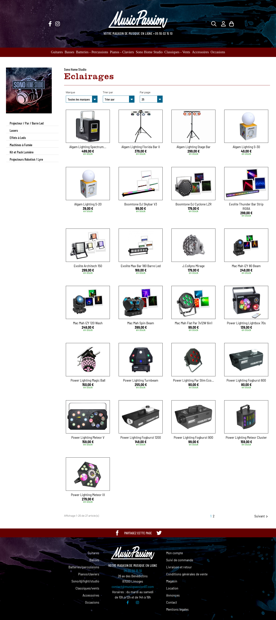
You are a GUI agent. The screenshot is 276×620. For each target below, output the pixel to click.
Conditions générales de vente (187, 574)
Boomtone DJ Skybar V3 (140, 204)
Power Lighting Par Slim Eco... (193, 380)
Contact (171, 602)
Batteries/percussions (83, 567)
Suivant (261, 516)
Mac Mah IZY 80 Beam (246, 266)
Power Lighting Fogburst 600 (246, 380)
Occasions (218, 52)
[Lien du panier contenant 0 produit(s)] (231, 23)
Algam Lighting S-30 (246, 147)
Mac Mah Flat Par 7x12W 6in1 (193, 323)
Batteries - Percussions (92, 52)
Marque (70, 92)
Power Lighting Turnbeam (140, 380)
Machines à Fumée (21, 145)
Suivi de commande (179, 560)
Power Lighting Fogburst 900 (193, 437)
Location (172, 588)
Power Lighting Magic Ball (88, 380)
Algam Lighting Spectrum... (87, 147)
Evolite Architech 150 (88, 266)
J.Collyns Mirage (193, 266)
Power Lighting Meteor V (87, 437)
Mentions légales (177, 609)
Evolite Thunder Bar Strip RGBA (246, 206)
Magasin (171, 581)
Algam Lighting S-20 (88, 204)
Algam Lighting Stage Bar (194, 147)
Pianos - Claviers (122, 52)
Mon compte (174, 553)
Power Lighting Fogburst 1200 (140, 437)
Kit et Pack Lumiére (21, 152)
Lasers (14, 130)
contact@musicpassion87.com (133, 586)
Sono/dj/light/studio (85, 581)
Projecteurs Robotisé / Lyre (26, 159)
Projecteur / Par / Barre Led (27, 123)
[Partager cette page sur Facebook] (117, 532)
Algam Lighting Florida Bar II (140, 147)
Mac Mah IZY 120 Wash (88, 323)
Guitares (57, 52)
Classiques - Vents (177, 52)
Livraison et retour (179, 567)
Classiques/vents (87, 588)
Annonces (173, 595)
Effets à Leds (18, 137)
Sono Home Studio (149, 52)
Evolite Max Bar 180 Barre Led (141, 266)
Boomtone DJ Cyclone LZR (193, 204)
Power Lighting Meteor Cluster (246, 437)
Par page (145, 92)
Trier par (108, 92)
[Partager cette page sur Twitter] (158, 532)
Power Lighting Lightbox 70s (246, 323)
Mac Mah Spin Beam (140, 323)
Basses (69, 52)
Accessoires (200, 52)
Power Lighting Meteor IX (88, 495)
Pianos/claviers (88, 574)
